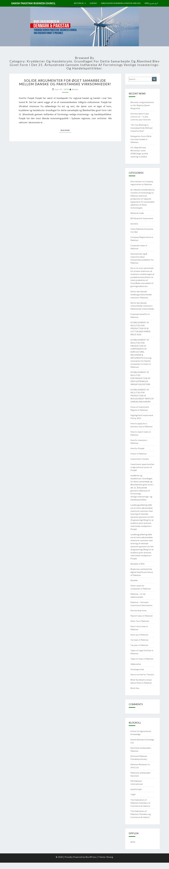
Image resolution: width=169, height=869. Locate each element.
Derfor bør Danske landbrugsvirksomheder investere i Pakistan (141, 294)
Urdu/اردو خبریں (151, 3)
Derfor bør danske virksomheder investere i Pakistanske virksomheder (142, 306)
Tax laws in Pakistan (139, 639)
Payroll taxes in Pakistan (141, 615)
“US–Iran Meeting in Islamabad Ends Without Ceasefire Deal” (141, 128)
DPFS (132, 842)
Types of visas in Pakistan (141, 658)
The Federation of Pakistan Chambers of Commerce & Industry (140, 803)
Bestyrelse (79, 3)
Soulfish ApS (136, 789)
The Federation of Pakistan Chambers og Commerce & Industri (140, 814)
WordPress (90, 857)
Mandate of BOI (137, 563)
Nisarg (109, 857)
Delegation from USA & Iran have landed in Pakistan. (140, 139)
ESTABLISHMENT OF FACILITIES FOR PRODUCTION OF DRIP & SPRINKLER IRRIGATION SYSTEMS (140, 378)
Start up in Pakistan (139, 634)
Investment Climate (139, 459)
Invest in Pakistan (138, 453)
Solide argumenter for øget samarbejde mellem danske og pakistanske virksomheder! (65, 82)
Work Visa (134, 688)
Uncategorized (137, 669)
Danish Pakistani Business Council (33, 3)
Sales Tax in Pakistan (139, 621)
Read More (66, 130)
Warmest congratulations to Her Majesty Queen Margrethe (142, 105)
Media (75, 89)
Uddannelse (135, 664)
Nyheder (134, 580)
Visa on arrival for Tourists (142, 674)
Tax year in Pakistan (139, 645)
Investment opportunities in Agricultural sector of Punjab (142, 467)
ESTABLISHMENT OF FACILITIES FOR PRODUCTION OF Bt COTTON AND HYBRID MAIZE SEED (140, 328)
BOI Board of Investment (141, 218)
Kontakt (93, 3)
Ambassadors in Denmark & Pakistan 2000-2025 (121, 3)
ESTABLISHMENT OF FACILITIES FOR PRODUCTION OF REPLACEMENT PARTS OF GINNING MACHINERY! (142, 395)
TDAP (133, 794)
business (134, 223)
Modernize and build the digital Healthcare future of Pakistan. (141, 572)
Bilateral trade (137, 213)
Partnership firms (138, 610)
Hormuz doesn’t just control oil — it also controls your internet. (140, 116)
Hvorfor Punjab (137, 448)
